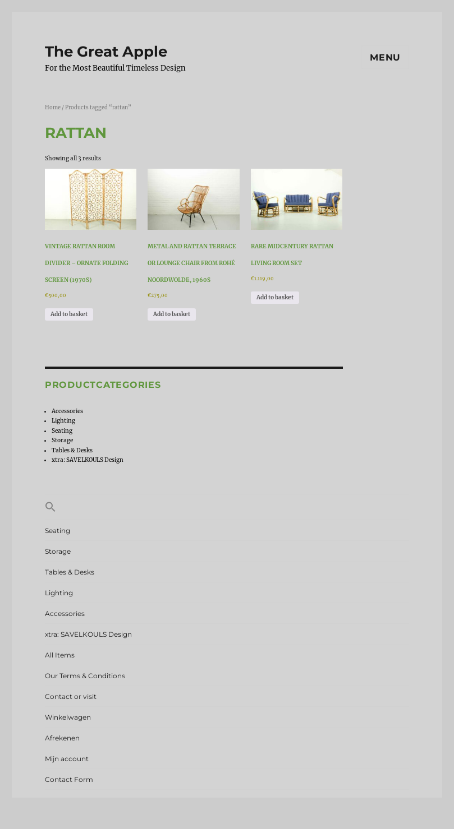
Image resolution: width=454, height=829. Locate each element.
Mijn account (67, 758)
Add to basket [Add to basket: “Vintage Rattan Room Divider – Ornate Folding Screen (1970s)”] (69, 314)
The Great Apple (106, 52)
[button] (227, 507)
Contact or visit (71, 696)
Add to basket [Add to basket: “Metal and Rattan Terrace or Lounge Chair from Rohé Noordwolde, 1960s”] (171, 314)
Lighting (63, 420)
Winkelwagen (68, 717)
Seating (62, 430)
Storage (62, 440)
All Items (60, 655)
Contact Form (69, 779)
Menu (385, 57)
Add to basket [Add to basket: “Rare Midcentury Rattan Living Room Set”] (275, 297)
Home (53, 107)
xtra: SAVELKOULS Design (87, 460)
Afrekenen (62, 738)
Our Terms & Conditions (85, 675)
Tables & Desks (72, 450)
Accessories (67, 411)
